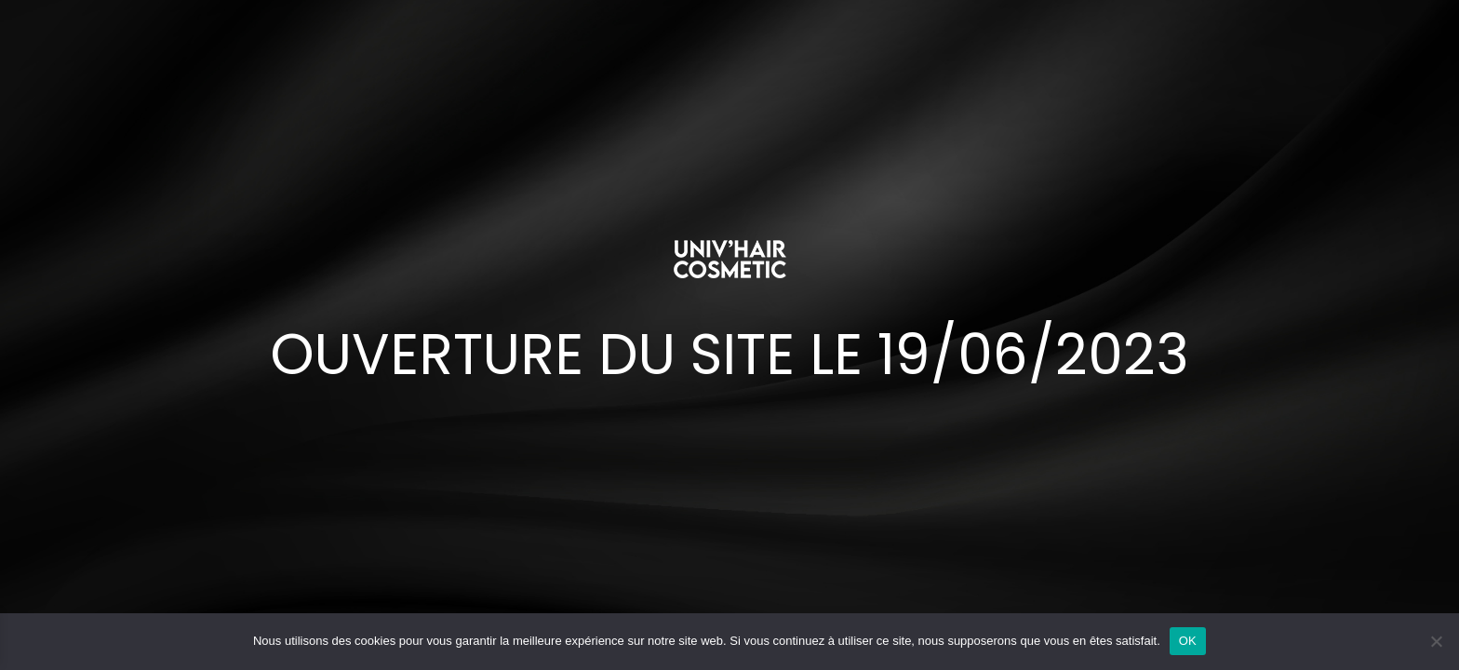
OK (1188, 641)
